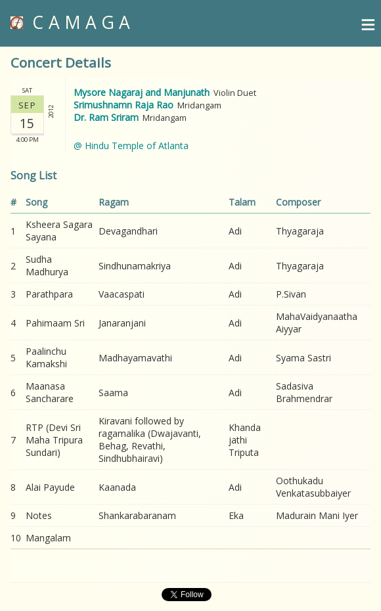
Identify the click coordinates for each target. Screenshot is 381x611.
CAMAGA (73, 22)
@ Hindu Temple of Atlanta (131, 145)
